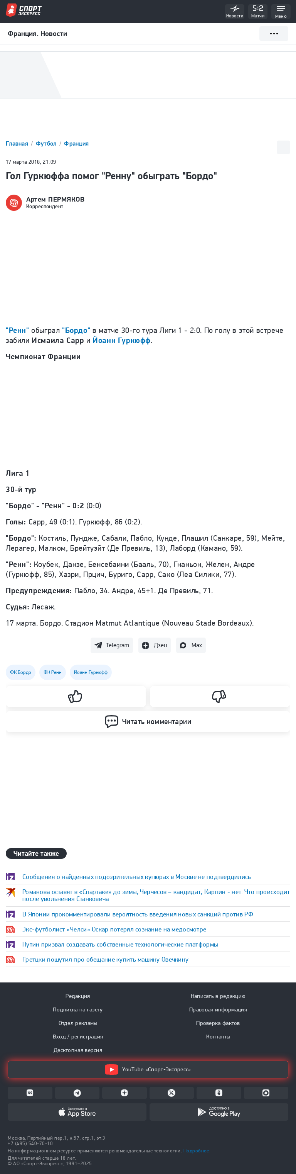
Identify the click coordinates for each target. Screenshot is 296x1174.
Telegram (117, 645)
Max (197, 645)
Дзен (160, 645)
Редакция (78, 995)
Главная (18, 143)
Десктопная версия (78, 1050)
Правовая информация (218, 1009)
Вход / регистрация (78, 1036)
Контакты (218, 1036)
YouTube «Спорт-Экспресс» (148, 1069)
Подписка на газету (78, 1009)
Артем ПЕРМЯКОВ (55, 199)
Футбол (47, 143)
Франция (76, 143)
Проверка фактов (218, 1023)
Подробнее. (196, 1151)
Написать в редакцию (218, 995)
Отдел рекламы (78, 1023)
